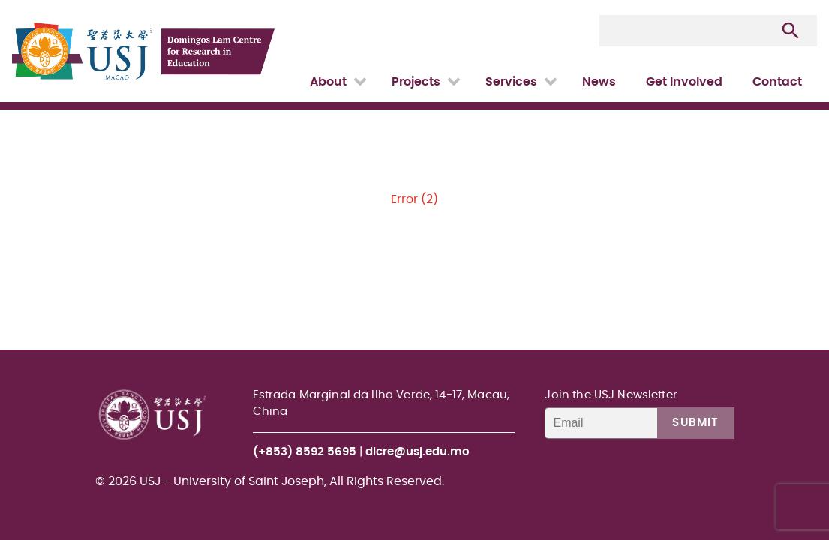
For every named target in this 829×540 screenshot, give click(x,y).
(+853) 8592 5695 (304, 452)
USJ (13, 0)
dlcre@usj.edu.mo (417, 452)
